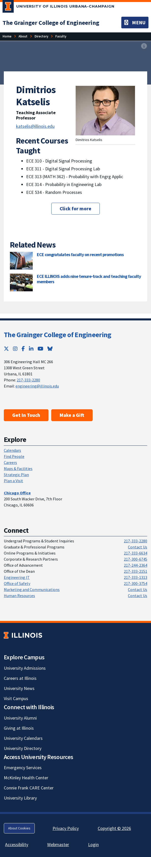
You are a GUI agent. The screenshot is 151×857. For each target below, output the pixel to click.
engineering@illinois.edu (37, 386)
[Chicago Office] (17, 492)
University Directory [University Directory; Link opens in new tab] (22, 748)
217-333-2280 (28, 379)
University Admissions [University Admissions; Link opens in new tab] (25, 668)
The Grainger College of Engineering (57, 334)
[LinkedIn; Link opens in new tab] (31, 348)
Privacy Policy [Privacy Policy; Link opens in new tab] (66, 828)
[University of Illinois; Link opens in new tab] (23, 635)
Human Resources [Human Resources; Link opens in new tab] (19, 595)
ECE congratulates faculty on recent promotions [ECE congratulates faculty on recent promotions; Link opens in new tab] (80, 254)
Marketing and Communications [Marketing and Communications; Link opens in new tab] (32, 589)
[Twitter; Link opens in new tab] (6, 348)
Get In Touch (26, 415)
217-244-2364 (135, 565)
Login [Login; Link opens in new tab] (93, 844)
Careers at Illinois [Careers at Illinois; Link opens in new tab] (20, 678)
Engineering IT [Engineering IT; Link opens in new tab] (17, 577)
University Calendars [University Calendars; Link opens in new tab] (23, 738)
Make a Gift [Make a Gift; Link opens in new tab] (72, 415)
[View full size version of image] (144, 46)
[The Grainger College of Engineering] (51, 23)
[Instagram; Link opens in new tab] (15, 348)
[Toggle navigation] (134, 22)
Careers (10, 462)
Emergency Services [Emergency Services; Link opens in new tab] (23, 767)
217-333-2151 (135, 571)
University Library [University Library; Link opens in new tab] (20, 798)
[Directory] (41, 36)
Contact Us (137, 546)
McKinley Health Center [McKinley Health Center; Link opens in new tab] (26, 778)
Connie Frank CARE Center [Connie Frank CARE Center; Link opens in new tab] (29, 788)
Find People (14, 456)
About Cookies (19, 828)
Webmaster (58, 844)
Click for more (75, 209)
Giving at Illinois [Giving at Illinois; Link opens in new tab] (19, 728)
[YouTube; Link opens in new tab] (40, 348)
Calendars (12, 450)
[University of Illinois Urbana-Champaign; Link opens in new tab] (58, 7)
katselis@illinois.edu (35, 126)
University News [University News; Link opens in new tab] (19, 688)
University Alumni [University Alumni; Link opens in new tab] (20, 718)
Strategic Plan (16, 474)
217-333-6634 (135, 553)
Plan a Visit (13, 480)
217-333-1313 (135, 577)
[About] (23, 36)
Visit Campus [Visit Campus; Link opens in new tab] (16, 698)
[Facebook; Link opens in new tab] (23, 348)
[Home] (7, 36)
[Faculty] (60, 36)
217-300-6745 (135, 559)
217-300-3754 (135, 583)
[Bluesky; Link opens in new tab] (50, 348)
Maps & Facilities (18, 468)
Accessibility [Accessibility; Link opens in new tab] (16, 844)
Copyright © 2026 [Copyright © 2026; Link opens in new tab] (114, 828)
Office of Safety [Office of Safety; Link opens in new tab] (17, 583)
